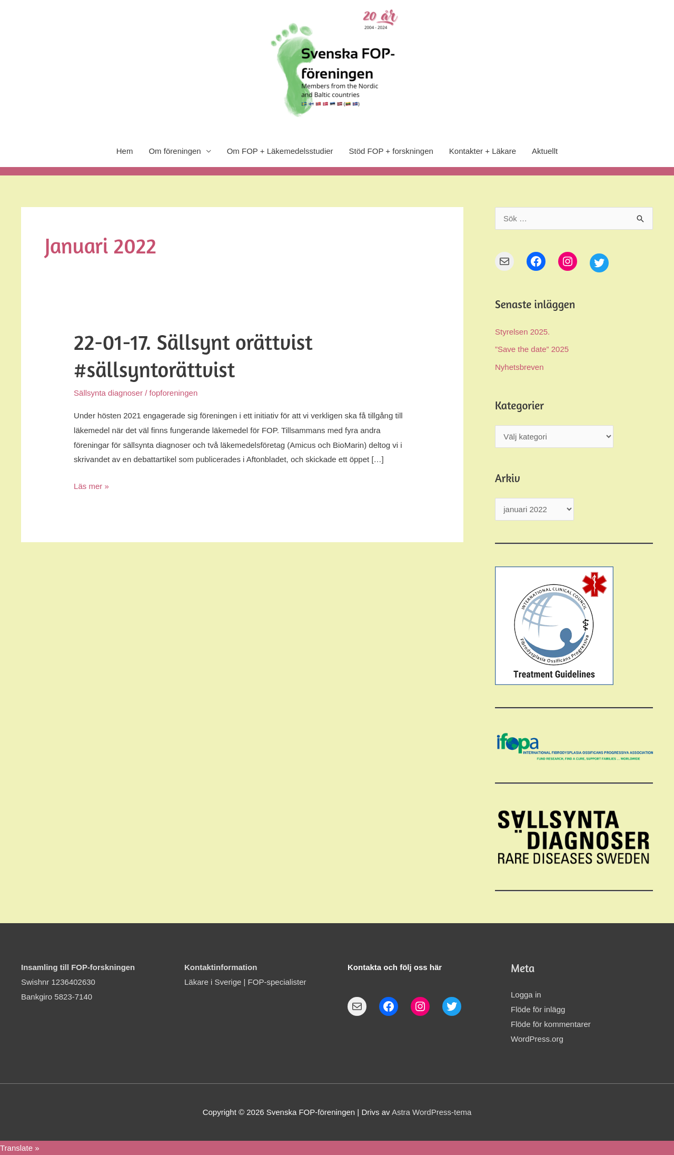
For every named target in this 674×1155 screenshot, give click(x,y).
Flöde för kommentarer (551, 1024)
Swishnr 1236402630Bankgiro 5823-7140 (78, 982)
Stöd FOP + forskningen (391, 150)
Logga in (526, 994)
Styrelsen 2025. (522, 331)
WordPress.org (537, 1038)
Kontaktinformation (220, 967)
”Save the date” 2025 (532, 349)
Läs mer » (91, 485)
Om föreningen (174, 150)
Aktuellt (545, 150)
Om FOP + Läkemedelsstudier (280, 150)
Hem (124, 150)
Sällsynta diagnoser (108, 392)
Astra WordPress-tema (431, 1112)
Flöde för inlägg (538, 1009)
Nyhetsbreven (519, 367)
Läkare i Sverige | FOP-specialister (245, 981)
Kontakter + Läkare (482, 150)
